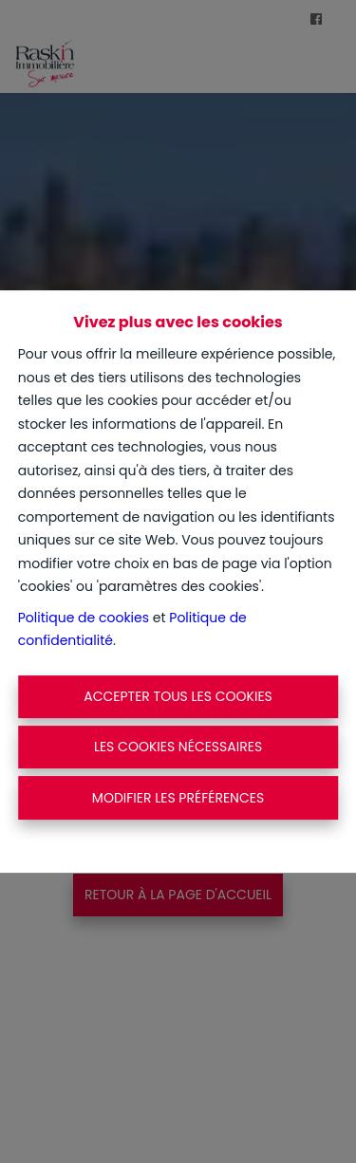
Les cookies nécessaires (178, 746)
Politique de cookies (83, 617)
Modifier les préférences (178, 797)
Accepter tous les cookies (178, 696)
